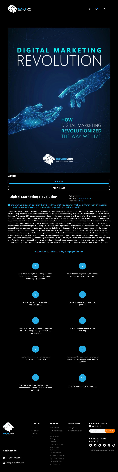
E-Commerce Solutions (57, 455)
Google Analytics (55, 461)
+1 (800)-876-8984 (12, 458)
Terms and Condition (75, 430)
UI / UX (52, 433)
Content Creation (55, 452)
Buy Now (59, 181)
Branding (53, 441)
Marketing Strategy (56, 444)
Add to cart (59, 188)
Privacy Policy (72, 428)
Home (34, 428)
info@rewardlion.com (13, 463)
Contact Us (35, 430)
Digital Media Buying (57, 458)
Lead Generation (55, 464)
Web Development (56, 430)
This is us (34, 433)
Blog (33, 436)
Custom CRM (54, 428)
